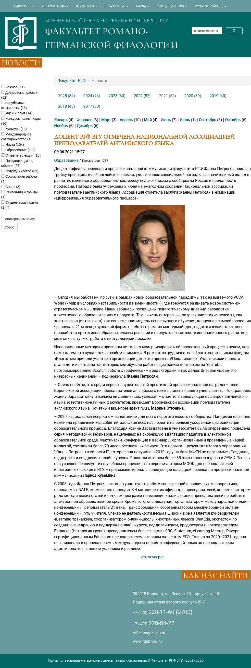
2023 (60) (117, 96)
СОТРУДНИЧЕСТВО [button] (172, 6)
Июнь (166, 120)
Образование (66, 160)
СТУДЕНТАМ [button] (86, 6)
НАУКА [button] (142, 6)
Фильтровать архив (19, 219)
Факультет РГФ (72, 80)
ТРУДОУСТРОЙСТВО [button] (210, 6)
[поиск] (206, 31)
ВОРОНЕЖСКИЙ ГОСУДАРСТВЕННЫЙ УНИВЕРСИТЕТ (106, 21)
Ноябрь (61, 125)
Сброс (9, 227)
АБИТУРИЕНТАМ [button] (55, 6)
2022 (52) (142, 96)
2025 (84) (66, 96)
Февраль (84, 120)
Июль (185, 120)
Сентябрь (207, 120)
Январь (61, 120)
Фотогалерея (152, 557)
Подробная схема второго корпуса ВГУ (169, 602)
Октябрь (233, 120)
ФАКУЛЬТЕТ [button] (24, 6)
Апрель (126, 120)
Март (106, 120)
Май (148, 120)
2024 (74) (91, 96)
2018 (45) (66, 106)
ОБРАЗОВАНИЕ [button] (116, 6)
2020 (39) (192, 96)
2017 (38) (91, 106)
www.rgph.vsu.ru (147, 641)
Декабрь (85, 125)
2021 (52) (167, 96)
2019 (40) (218, 96)
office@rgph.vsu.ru (149, 633)
